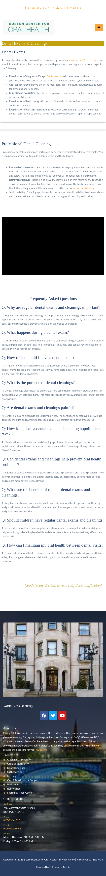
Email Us (74, 8)
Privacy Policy (67, 859)
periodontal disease (84, 188)
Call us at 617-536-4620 (45, 8)
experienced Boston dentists (85, 60)
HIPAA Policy (84, 859)
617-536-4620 (11, 820)
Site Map (98, 859)
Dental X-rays (54, 76)
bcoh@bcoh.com (12, 828)
